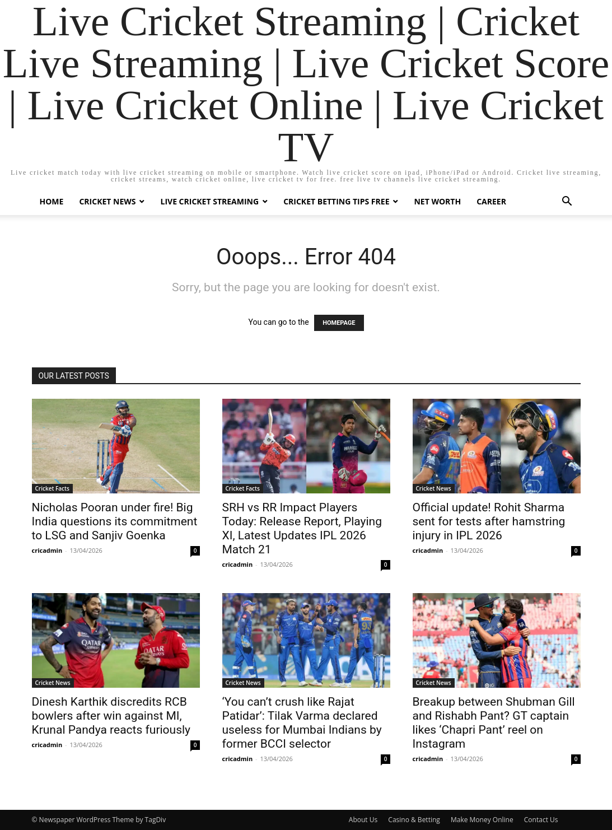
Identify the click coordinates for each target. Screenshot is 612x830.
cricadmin (47, 550)
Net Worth (437, 201)
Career (491, 201)
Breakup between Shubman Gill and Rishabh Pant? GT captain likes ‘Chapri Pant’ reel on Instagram (494, 722)
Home (52, 201)
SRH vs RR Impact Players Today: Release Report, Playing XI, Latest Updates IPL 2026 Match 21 (302, 528)
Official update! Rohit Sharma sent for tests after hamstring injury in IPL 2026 (489, 521)
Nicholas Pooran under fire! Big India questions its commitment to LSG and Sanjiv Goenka (115, 521)
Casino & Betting (414, 819)
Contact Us (541, 819)
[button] (567, 202)
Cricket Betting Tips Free (336, 201)
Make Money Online (482, 819)
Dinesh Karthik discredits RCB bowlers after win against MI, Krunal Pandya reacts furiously (111, 715)
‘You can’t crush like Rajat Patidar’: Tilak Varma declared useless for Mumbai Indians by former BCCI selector (302, 722)
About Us (363, 819)
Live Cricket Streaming (209, 201)
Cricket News (107, 201)
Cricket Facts (52, 488)
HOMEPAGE (339, 323)
